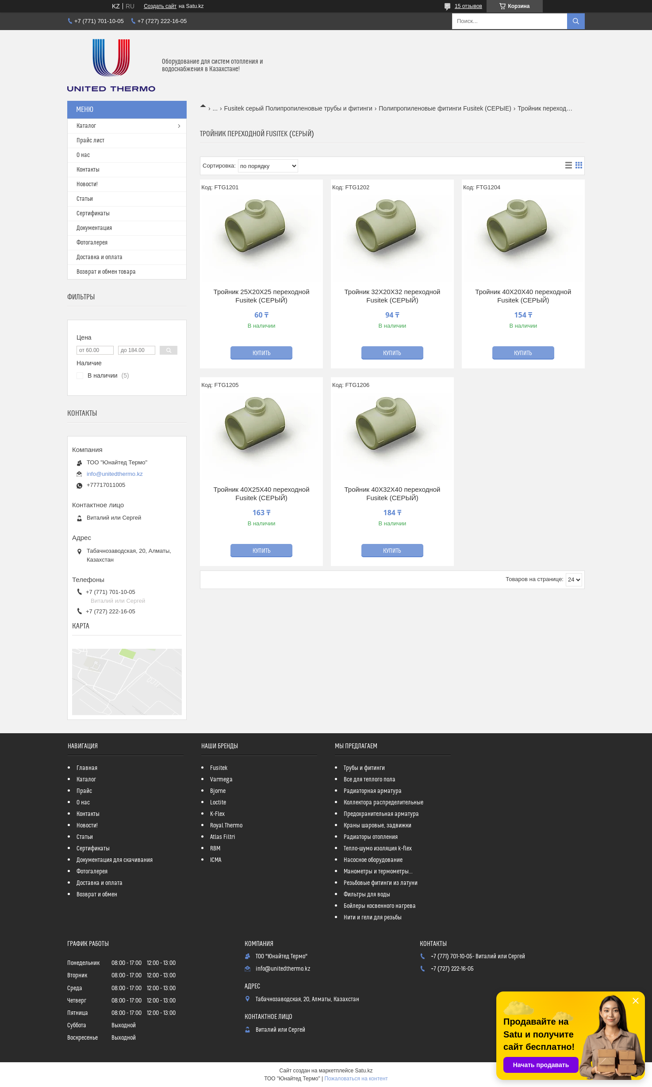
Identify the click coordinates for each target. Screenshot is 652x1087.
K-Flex (217, 814)
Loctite (218, 802)
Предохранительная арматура (381, 814)
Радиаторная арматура (373, 791)
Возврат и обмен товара (106, 272)
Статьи (85, 199)
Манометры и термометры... (378, 871)
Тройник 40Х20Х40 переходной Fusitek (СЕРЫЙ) (523, 296)
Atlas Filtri (222, 837)
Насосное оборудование (373, 860)
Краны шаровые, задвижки (377, 825)
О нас (83, 155)
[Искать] (576, 21)
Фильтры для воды (367, 894)
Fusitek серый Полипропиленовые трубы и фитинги (298, 108)
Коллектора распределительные (383, 802)
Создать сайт (160, 6)
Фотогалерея (92, 242)
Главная (87, 768)
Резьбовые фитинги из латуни (381, 883)
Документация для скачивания (115, 860)
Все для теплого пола (369, 779)
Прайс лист (90, 140)
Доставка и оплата (100, 257)
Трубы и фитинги (364, 768)
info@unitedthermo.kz (115, 474)
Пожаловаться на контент (355, 1079)
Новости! (87, 184)
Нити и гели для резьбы (373, 917)
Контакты (88, 169)
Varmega (221, 779)
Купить (262, 353)
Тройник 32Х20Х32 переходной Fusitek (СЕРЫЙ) (392, 296)
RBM (215, 848)
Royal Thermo (226, 825)
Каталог (86, 126)
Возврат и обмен (97, 894)
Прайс (84, 791)
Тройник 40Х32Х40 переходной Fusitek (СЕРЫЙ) (392, 494)
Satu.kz (363, 1071)
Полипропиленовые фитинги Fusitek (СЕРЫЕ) (445, 108)
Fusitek (219, 768)
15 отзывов (468, 6)
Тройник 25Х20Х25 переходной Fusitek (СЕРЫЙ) (262, 296)
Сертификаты (93, 213)
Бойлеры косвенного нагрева (380, 906)
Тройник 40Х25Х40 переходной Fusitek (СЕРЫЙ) (262, 494)
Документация (94, 228)
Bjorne (218, 791)
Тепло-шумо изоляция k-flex (378, 848)
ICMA (215, 860)
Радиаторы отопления (371, 837)
